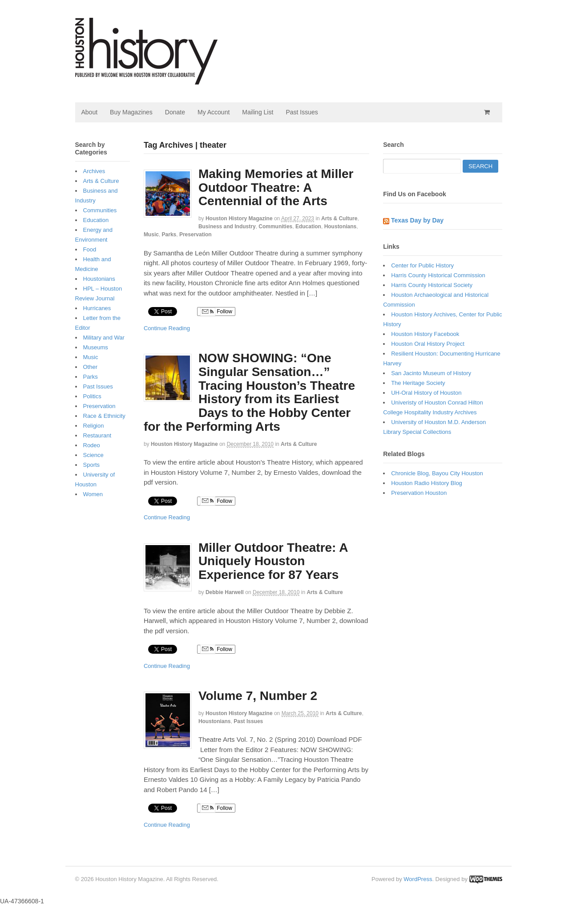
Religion (93, 425)
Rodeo (91, 445)
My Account (214, 112)
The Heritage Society (418, 383)
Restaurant (97, 435)
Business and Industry (227, 226)
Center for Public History (422, 265)
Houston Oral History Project (427, 343)
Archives (94, 171)
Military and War (104, 337)
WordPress (417, 879)
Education (308, 226)
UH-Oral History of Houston (426, 392)
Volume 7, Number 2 (257, 696)
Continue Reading (167, 328)
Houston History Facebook (425, 334)
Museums (95, 347)
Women (93, 494)
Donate (175, 112)
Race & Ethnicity (104, 416)
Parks (169, 234)
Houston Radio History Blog (426, 483)
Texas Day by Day (417, 220)
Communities (275, 226)
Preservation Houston (419, 492)
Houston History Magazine (239, 218)
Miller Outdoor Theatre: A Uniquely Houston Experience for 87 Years (273, 561)
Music (151, 234)
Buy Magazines (131, 112)
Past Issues (302, 112)
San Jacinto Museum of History (431, 373)
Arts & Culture (339, 218)
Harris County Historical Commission (438, 275)
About (89, 112)
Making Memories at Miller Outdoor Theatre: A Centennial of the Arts (276, 187)
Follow (216, 311)
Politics (92, 396)
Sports (91, 464)
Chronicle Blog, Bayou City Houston (437, 473)
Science (93, 455)
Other (90, 367)
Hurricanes (97, 308)
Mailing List (257, 112)
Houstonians (340, 226)
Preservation (195, 234)
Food (90, 249)
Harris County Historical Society (431, 285)
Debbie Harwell (225, 592)
